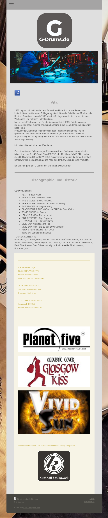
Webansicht (89, 501)
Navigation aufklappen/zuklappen (54, 5)
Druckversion (21, 499)
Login (92, 498)
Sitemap (34, 499)
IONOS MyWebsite (31, 507)
